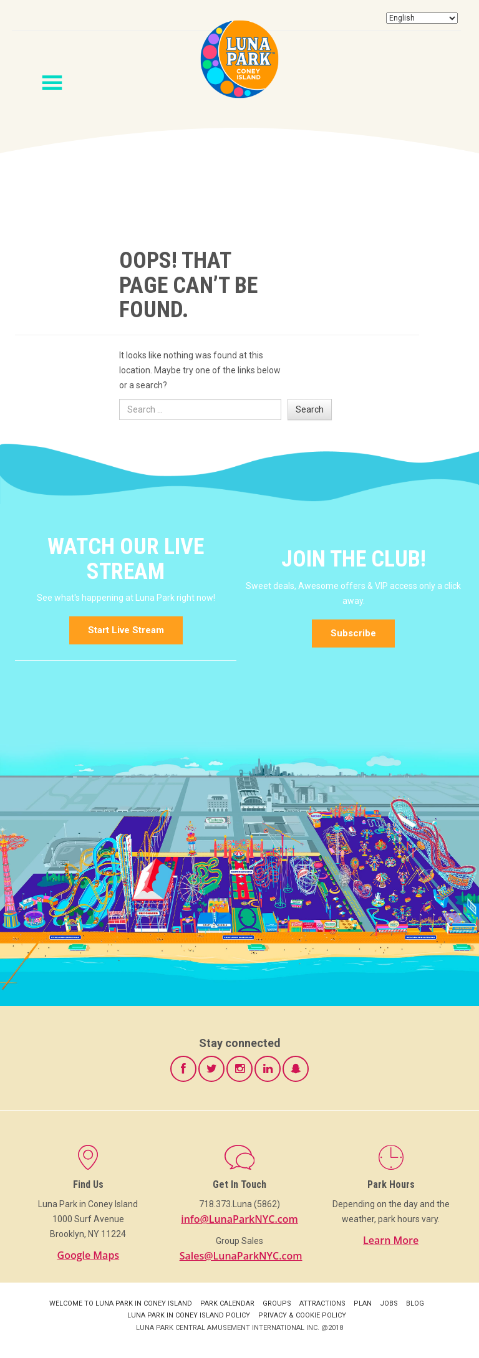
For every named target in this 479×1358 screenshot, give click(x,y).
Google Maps (88, 1255)
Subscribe (353, 633)
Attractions (322, 1303)
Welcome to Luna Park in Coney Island (120, 1303)
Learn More (391, 1240)
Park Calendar (227, 1303)
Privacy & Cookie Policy (302, 1315)
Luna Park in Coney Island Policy (188, 1315)
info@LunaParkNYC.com (239, 1219)
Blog (415, 1303)
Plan (363, 1303)
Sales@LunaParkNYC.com (241, 1256)
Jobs (389, 1303)
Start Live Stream (126, 630)
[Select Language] (422, 18)
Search (310, 409)
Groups (277, 1303)
